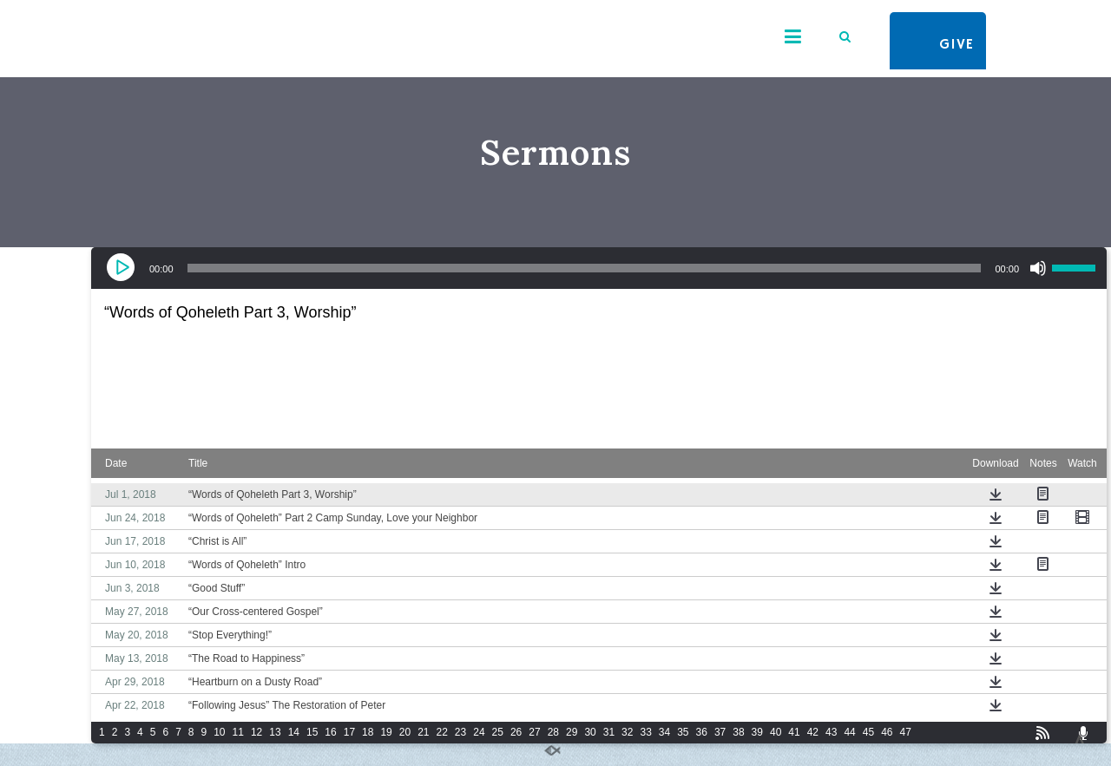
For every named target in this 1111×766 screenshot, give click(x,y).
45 (868, 732)
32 (627, 732)
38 (738, 732)
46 (886, 732)
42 (812, 732)
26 (516, 732)
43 (831, 732)
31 (609, 732)
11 (238, 732)
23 (460, 732)
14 (293, 732)
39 (757, 732)
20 (405, 732)
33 (645, 732)
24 (478, 732)
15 (312, 732)
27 (534, 732)
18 (367, 732)
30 (589, 732)
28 (553, 732)
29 (571, 732)
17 (349, 732)
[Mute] (1038, 268)
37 (720, 732)
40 (775, 732)
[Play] (122, 268)
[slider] (584, 268)
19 (385, 732)
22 (442, 732)
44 (849, 732)
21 (423, 732)
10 (219, 732)
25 (497, 732)
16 (330, 732)
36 (701, 732)
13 (274, 732)
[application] (599, 268)
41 (793, 732)
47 (904, 732)
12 (256, 732)
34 (664, 732)
